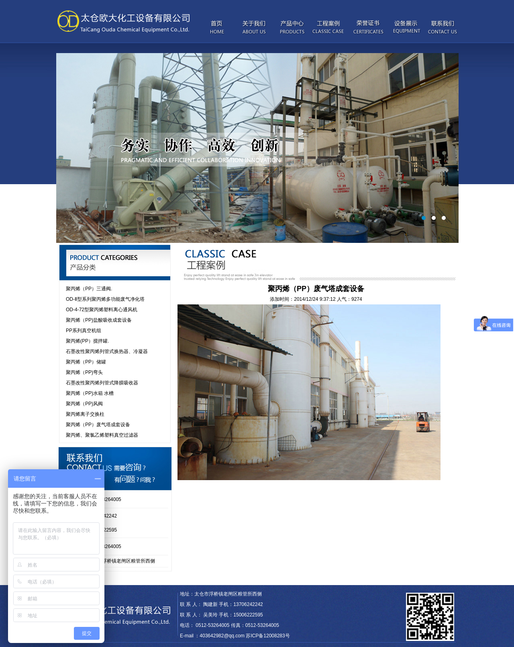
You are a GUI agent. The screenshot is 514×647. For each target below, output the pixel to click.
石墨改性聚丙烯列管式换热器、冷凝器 (107, 351)
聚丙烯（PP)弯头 (84, 372)
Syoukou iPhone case (145, 580)
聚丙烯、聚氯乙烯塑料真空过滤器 (102, 435)
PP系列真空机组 (83, 330)
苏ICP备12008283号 (268, 636)
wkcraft (209, 580)
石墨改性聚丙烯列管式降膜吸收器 (102, 383)
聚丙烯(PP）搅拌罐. (87, 341)
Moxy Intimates (185, 580)
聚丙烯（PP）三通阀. (89, 289)
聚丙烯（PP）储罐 (86, 362)
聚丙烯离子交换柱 (85, 414)
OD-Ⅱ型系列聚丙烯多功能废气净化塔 (105, 299)
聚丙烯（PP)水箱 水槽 (90, 393)
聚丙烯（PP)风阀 (84, 404)
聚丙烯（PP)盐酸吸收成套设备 (99, 320)
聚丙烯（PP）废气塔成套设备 (98, 424)
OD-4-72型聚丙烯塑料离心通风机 (101, 309)
